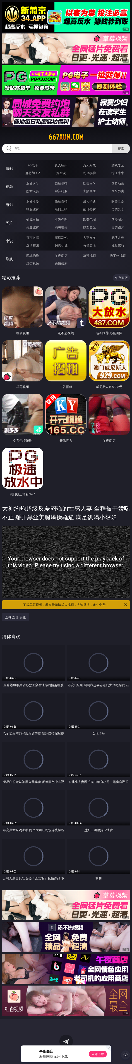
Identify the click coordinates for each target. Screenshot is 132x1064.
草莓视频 (89, 255)
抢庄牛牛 (117, 173)
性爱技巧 (117, 245)
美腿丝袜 (32, 227)
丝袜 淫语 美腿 (15, 617)
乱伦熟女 (89, 209)
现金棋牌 (89, 173)
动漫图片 (117, 219)
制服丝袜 (32, 209)
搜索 (121, 148)
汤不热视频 (118, 255)
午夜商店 (61, 255)
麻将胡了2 (32, 173)
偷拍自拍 (61, 201)
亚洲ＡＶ (32, 183)
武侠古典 (117, 237)
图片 (9, 222)
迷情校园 (32, 245)
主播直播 (89, 191)
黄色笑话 (89, 245)
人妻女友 (89, 237)
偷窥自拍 (32, 219)
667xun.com (66, 137)
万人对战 (89, 165)
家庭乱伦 (61, 237)
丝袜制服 (61, 191)
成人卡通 (89, 201)
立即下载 (97, 1054)
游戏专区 (117, 165)
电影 (9, 204)
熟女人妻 (32, 191)
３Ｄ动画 (117, 183)
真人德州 (61, 165)
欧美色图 (89, 219)
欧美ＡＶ (89, 183)
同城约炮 (32, 255)
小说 (9, 240)
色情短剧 (61, 263)
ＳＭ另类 (117, 191)
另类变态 (117, 209)
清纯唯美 (61, 227)
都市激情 (32, 237)
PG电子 (32, 165)
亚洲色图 (61, 219)
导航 (9, 258)
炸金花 (61, 173)
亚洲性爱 (32, 201)
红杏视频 (32, 263)
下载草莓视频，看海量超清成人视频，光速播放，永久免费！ (75, 605)
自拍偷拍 (61, 183)
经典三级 (61, 209)
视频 (9, 186)
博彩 (9, 168)
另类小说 (61, 245)
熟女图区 (89, 227)
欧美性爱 (117, 201)
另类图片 (117, 227)
